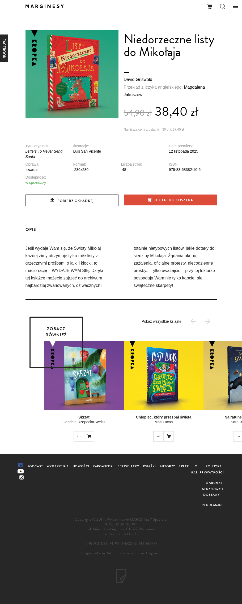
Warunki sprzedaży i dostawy (212, 488)
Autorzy (167, 466)
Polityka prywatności (211, 469)
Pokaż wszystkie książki (161, 321)
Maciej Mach (105, 553)
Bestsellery (128, 466)
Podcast (35, 466)
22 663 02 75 (127, 534)
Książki (149, 466)
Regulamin (212, 505)
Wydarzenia (58, 466)
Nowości (81, 466)
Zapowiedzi (103, 466)
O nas (194, 469)
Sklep (184, 466)
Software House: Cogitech (140, 553)
